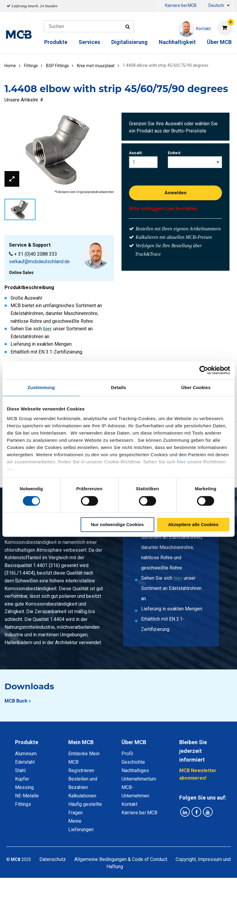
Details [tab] (118, 387)
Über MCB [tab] (134, 742)
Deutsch (216, 5)
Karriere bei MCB (181, 5)
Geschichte (133, 762)
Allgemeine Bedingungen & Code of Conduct (120, 859)
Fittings (23, 804)
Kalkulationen (82, 796)
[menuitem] (158, 6)
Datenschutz (52, 859)
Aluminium (26, 753)
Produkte (55, 42)
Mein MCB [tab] (81, 742)
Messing (24, 787)
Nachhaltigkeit (177, 42)
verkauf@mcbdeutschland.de (39, 261)
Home (10, 65)
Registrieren (81, 770)
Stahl (20, 770)
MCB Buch (16, 701)
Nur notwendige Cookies (117, 524)
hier (181, 461)
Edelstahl (25, 762)
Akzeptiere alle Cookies (193, 524)
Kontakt (129, 804)
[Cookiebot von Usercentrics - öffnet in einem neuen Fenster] (203, 370)
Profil (127, 753)
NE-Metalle (27, 796)
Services (89, 42)
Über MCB (219, 42)
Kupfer (22, 779)
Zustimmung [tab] (41, 387)
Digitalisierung (129, 42)
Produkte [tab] (26, 742)
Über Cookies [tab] (196, 387)
